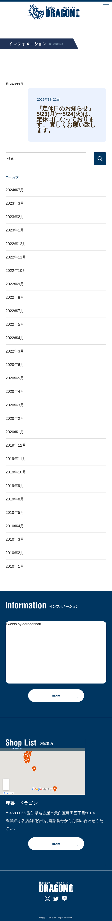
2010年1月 (15, 566)
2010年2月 (15, 553)
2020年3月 (15, 405)
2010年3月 (15, 539)
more (56, 695)
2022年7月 (15, 311)
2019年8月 (15, 499)
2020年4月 (15, 391)
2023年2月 (15, 217)
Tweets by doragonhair (23, 624)
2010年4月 (15, 526)
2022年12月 (16, 244)
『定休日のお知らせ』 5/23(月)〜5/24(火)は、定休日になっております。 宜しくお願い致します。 (66, 119)
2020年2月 (15, 418)
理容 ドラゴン (48, 918)
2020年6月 (15, 364)
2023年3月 (15, 203)
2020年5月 (15, 378)
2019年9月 (15, 486)
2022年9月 (15, 284)
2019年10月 (16, 472)
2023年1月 (15, 230)
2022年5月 (15, 324)
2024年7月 (15, 190)
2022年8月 (15, 297)
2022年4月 (15, 338)
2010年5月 (15, 512)
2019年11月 (16, 459)
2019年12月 (16, 445)
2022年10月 (16, 270)
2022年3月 (15, 351)
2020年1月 (15, 432)
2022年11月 (16, 257)
